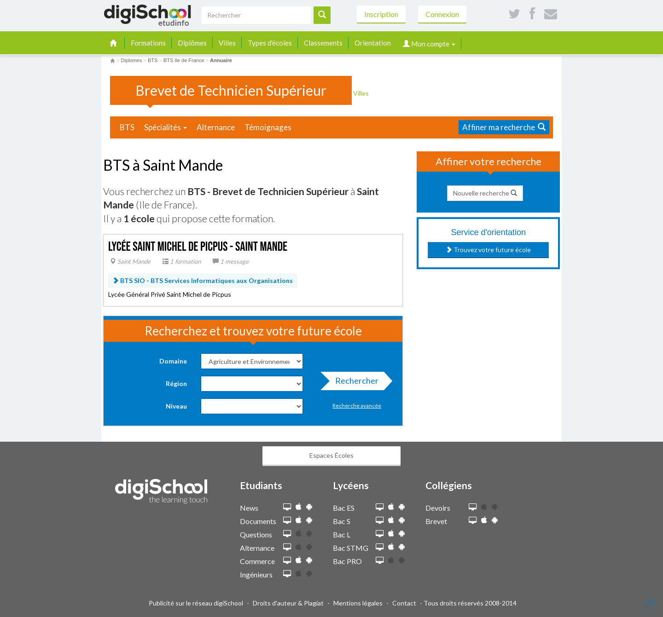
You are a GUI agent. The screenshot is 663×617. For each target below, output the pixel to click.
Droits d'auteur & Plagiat (288, 603)
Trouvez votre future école (488, 250)
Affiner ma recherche (504, 127)
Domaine (173, 361)
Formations (148, 43)
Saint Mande (130, 261)
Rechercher (354, 382)
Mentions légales (358, 603)
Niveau (176, 406)
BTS (127, 127)
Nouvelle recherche (485, 193)
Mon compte (429, 44)
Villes (227, 43)
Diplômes (192, 43)
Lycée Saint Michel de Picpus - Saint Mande (197, 246)
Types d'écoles (270, 43)
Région (176, 383)
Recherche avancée (356, 405)
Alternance (216, 127)
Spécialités (165, 127)
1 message (231, 261)
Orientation (373, 43)
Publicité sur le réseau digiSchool (196, 603)
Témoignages (267, 127)
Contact (404, 603)
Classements (323, 43)
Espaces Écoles (331, 455)
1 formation (182, 261)
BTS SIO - (202, 280)
